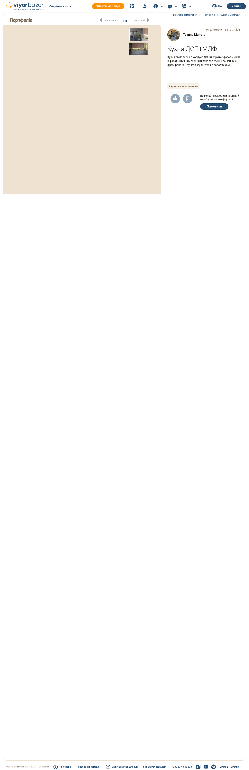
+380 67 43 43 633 (182, 766)
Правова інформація (88, 766)
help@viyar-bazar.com (154, 766)
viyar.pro (235, 766)
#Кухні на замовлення (183, 86)
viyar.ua (224, 766)
